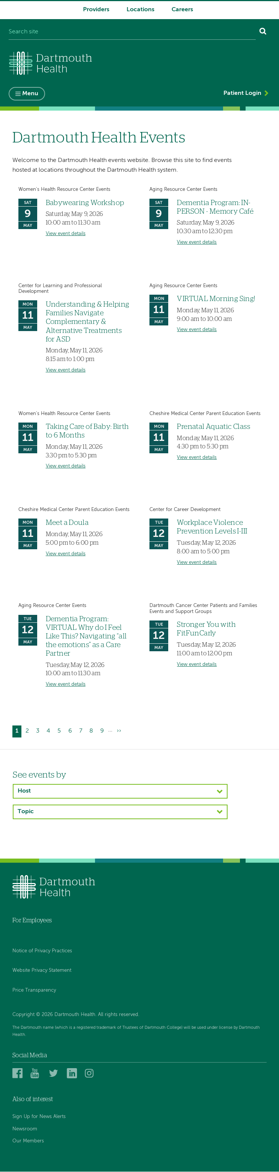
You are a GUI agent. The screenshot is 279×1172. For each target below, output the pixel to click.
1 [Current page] (18, 732)
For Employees (32, 920)
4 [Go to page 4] (50, 730)
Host (24, 791)
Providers (96, 10)
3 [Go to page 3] (39, 730)
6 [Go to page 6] (71, 730)
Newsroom (24, 1129)
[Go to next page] (119, 731)
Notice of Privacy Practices (42, 951)
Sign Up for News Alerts (39, 1117)
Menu (30, 94)
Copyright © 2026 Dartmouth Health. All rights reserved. (75, 1014)
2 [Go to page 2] (29, 730)
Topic (26, 812)
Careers (182, 10)
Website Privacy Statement (41, 970)
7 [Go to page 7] (82, 730)
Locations (140, 10)
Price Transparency (34, 990)
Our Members (28, 1141)
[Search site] (132, 32)
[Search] (263, 32)
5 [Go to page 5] (60, 730)
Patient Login (242, 93)
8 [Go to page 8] (92, 730)
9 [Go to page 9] (103, 730)
